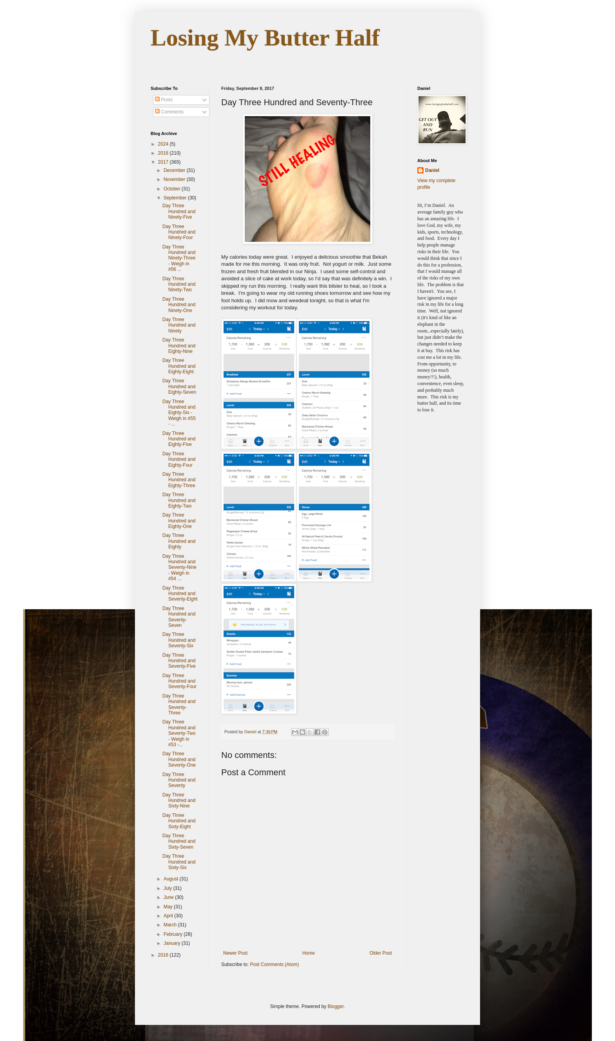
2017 (164, 162)
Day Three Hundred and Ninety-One (178, 304)
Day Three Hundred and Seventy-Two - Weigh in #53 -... (178, 733)
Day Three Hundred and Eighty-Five (178, 439)
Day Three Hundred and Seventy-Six (178, 640)
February (174, 934)
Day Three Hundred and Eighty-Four (178, 459)
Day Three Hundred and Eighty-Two (178, 500)
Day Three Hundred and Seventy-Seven (178, 617)
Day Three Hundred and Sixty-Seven (178, 841)
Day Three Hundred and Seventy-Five (179, 660)
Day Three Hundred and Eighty (178, 541)
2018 (164, 153)
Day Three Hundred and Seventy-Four (179, 681)
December (175, 170)
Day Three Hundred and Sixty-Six (178, 861)
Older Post (380, 953)
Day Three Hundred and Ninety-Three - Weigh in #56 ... (178, 258)
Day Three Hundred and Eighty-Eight (178, 366)
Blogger (336, 1006)
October (173, 189)
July (168, 888)
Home (308, 953)
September (176, 198)
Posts (164, 99)
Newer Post (235, 953)
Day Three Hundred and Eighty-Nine (178, 345)
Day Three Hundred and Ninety (178, 325)
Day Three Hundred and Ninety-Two (178, 284)
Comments (169, 112)
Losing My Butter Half (265, 38)
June (169, 897)
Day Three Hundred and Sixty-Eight (178, 821)
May (169, 907)
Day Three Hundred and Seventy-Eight (180, 593)
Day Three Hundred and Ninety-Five (178, 211)
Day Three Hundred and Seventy (178, 780)
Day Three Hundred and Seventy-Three (178, 704)
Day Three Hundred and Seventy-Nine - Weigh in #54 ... (179, 567)
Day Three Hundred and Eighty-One (178, 520)
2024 (164, 144)
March (171, 925)
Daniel (432, 170)
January (173, 943)
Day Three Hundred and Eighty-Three (178, 479)
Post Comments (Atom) (274, 964)
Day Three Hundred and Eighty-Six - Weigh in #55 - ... (179, 413)
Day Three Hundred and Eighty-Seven (179, 386)
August (172, 879)
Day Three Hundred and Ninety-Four (178, 232)
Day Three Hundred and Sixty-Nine (178, 800)
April (169, 916)
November (175, 179)
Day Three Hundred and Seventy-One (179, 759)
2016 (164, 955)
